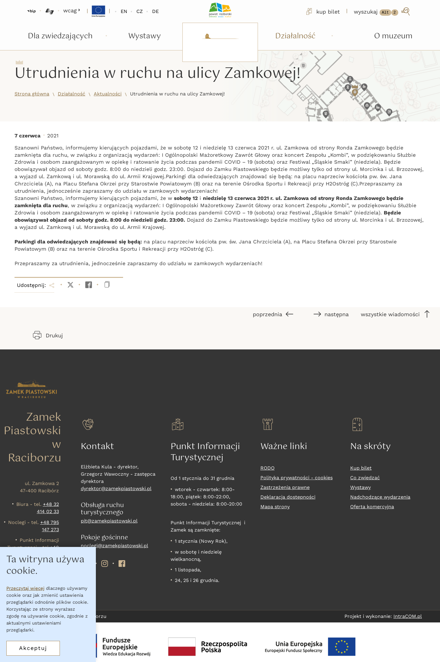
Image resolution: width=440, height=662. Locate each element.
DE (155, 11)
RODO (267, 468)
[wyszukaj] (382, 11)
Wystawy (360, 487)
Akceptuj (33, 648)
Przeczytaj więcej (25, 588)
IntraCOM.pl (407, 616)
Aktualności (108, 94)
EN (124, 11)
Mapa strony (275, 506)
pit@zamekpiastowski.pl (109, 521)
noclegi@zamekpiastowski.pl (114, 545)
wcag (71, 10)
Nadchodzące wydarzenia (380, 497)
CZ (139, 11)
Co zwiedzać (365, 477)
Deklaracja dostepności (287, 497)
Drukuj (48, 335)
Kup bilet (361, 468)
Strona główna (32, 94)
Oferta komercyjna (372, 506)
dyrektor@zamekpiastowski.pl (116, 488)
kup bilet (322, 11)
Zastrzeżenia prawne (285, 487)
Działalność (71, 94)
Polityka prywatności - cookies (296, 477)
